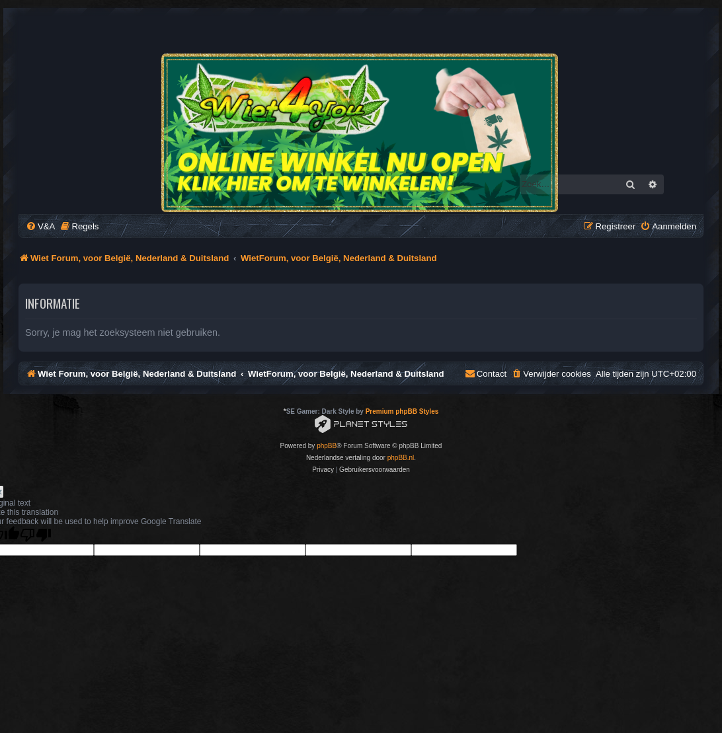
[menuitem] (40, 226)
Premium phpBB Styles (402, 411)
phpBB (327, 445)
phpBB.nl (401, 457)
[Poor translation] (36, 535)
